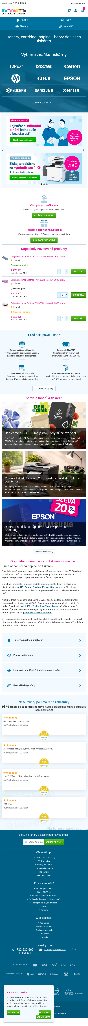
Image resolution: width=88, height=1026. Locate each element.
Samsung (55, 595)
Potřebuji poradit (44, 223)
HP (21, 595)
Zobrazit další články (44, 559)
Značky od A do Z (44, 872)
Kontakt (44, 945)
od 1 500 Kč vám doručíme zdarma (39, 614)
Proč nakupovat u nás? (44, 896)
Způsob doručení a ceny (44, 865)
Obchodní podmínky (44, 938)
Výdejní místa (44, 869)
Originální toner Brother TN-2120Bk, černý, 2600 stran (38, 264)
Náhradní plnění (44, 883)
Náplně (22, 28)
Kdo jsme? (44, 931)
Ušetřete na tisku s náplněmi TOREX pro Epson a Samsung (38, 536)
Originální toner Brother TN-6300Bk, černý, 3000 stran (38, 288)
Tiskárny (22, 34)
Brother (37, 595)
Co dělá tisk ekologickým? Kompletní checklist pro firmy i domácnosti (43, 488)
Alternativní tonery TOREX (44, 903)
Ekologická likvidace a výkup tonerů (44, 907)
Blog (44, 914)
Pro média (44, 941)
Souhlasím (13, 1012)
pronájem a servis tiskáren (37, 620)
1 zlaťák (16, 268)
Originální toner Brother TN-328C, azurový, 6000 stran (38, 311)
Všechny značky (43, 110)
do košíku (78, 279)
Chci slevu (54, 850)
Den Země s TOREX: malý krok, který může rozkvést (40, 441)
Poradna (44, 918)
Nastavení (44, 1012)
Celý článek (70, 452)
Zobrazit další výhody (44, 396)
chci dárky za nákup (44, 248)
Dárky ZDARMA (44, 900)
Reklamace (44, 880)
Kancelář (66, 34)
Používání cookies (44, 934)
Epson (45, 595)
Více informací (40, 1006)
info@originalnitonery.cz (54, 957)
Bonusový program (44, 876)
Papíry (65, 28)
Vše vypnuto (43, 1017)
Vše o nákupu (78, 3)
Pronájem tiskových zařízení (44, 911)
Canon (28, 595)
